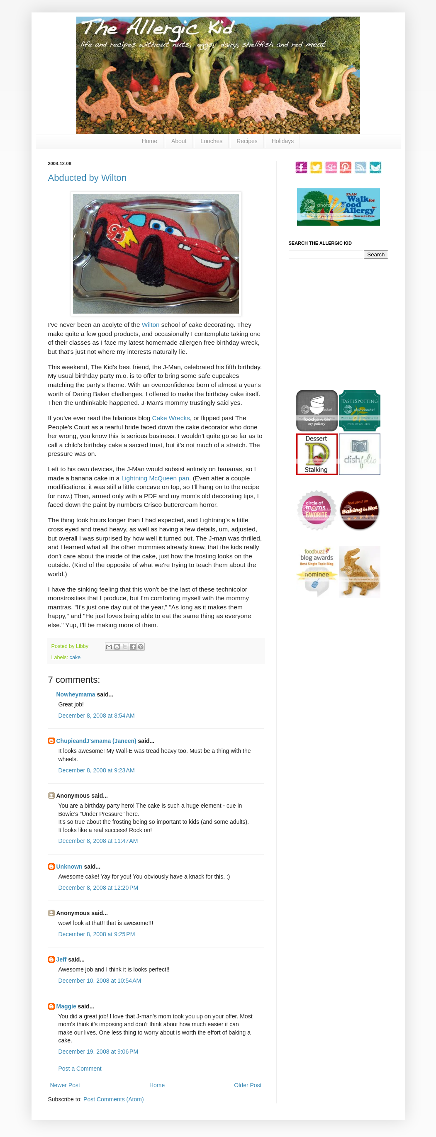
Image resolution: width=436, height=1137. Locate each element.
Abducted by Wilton (87, 178)
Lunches (211, 141)
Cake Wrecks (171, 417)
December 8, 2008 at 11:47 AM (98, 841)
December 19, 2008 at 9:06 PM (98, 1051)
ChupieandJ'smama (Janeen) (96, 741)
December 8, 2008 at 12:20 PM (98, 887)
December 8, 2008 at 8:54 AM (96, 715)
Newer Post (65, 1085)
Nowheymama (75, 694)
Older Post (247, 1085)
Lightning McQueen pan (154, 478)
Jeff (61, 959)
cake (75, 657)
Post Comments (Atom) (113, 1099)
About (179, 141)
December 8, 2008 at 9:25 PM (96, 934)
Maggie (66, 1006)
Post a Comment (80, 1068)
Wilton (151, 324)
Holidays (283, 141)
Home (149, 141)
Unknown (69, 866)
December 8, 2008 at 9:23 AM (96, 770)
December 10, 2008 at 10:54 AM (99, 980)
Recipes (247, 141)
